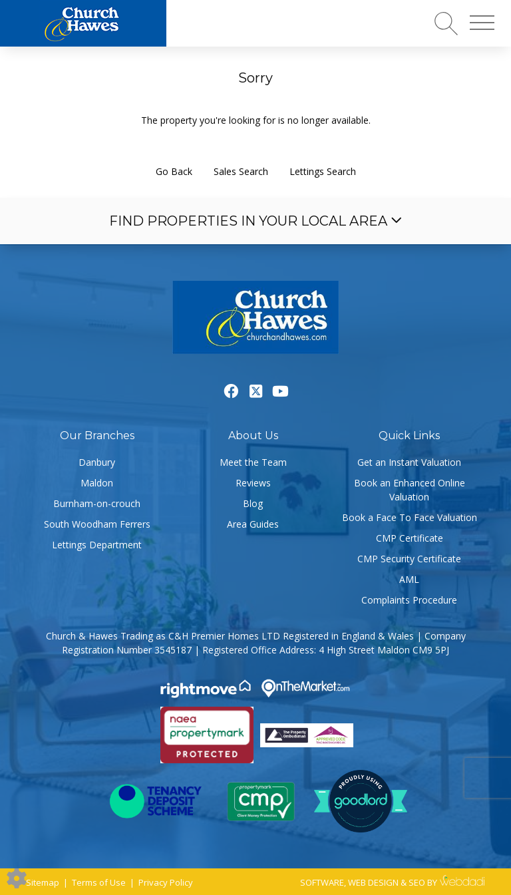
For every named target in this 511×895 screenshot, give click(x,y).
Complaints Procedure (409, 600)
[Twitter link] (256, 391)
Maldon (97, 482)
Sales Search (241, 171)
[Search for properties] (446, 23)
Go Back (174, 171)
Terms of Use (99, 882)
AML (409, 579)
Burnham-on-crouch (96, 503)
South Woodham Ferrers (97, 524)
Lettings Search (322, 171)
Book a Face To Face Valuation (409, 517)
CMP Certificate (409, 538)
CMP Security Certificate (409, 558)
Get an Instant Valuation (409, 462)
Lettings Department (97, 544)
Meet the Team (253, 462)
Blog (253, 503)
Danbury (97, 462)
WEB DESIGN (373, 882)
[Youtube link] (280, 391)
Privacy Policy (165, 882)
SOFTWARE (322, 882)
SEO (417, 882)
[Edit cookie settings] (17, 877)
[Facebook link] (231, 391)
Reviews (253, 482)
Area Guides (253, 524)
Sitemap (42, 882)
